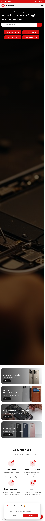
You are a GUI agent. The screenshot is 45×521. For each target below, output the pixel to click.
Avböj (14, 515)
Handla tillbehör (31, 37)
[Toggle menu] (42, 5)
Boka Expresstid (13, 32)
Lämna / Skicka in (39, 1)
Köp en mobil (12, 37)
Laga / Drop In (31, 32)
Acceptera (31, 515)
